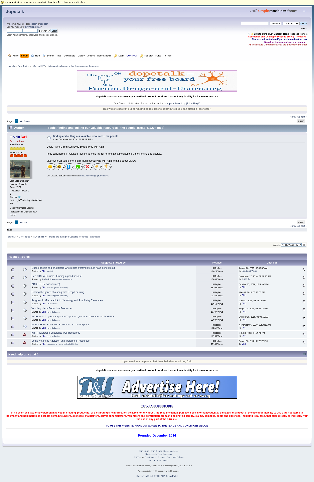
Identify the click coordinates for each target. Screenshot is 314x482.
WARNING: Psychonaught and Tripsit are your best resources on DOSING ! (73, 316)
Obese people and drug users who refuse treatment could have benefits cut (73, 268)
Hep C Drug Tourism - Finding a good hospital (56, 276)
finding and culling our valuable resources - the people (85, 136)
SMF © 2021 (156, 451)
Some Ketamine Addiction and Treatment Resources (60, 340)
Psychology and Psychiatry (57, 288)
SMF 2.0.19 (144, 451)
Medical (50, 271)
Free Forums (150, 457)
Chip (16, 136)
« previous (295, 117)
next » (304, 117)
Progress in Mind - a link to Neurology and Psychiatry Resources (67, 300)
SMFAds (137, 457)
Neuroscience (52, 304)
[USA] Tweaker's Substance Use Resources (55, 332)
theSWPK (46, 279)
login (34, 24)
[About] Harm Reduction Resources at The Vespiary (60, 324)
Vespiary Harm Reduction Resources (51, 308)
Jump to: (277, 245)
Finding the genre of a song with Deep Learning (57, 292)
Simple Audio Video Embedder (158, 454)
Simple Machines (170, 451)
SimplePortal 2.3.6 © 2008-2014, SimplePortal (157, 476)
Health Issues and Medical (61, 280)
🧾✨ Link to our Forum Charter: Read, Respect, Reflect (277, 34)
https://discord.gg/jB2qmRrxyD (183, 103)
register (44, 24)
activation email (32, 27)
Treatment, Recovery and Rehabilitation (62, 344)
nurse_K (246, 279)
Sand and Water (249, 271)
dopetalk (15, 11)
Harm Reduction (53, 312)
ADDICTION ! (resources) (45, 284)
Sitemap (161, 457)
